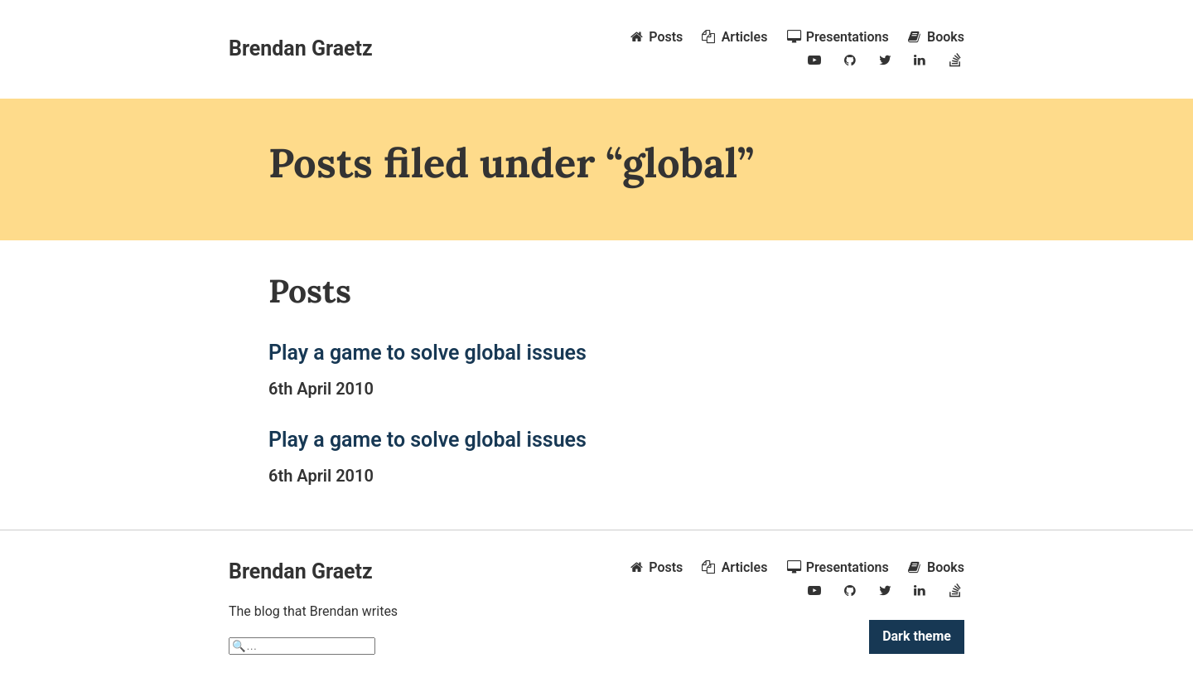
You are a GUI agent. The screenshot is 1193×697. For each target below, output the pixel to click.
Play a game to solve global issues (427, 353)
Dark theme (916, 636)
